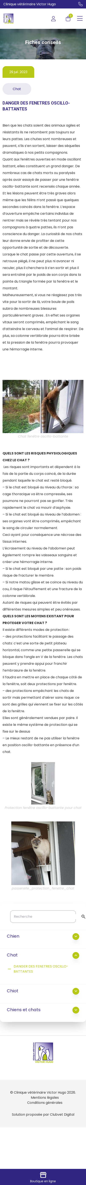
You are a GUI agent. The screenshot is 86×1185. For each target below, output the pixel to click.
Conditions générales (44, 1102)
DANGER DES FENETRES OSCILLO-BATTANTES (37, 969)
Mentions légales (45, 1097)
